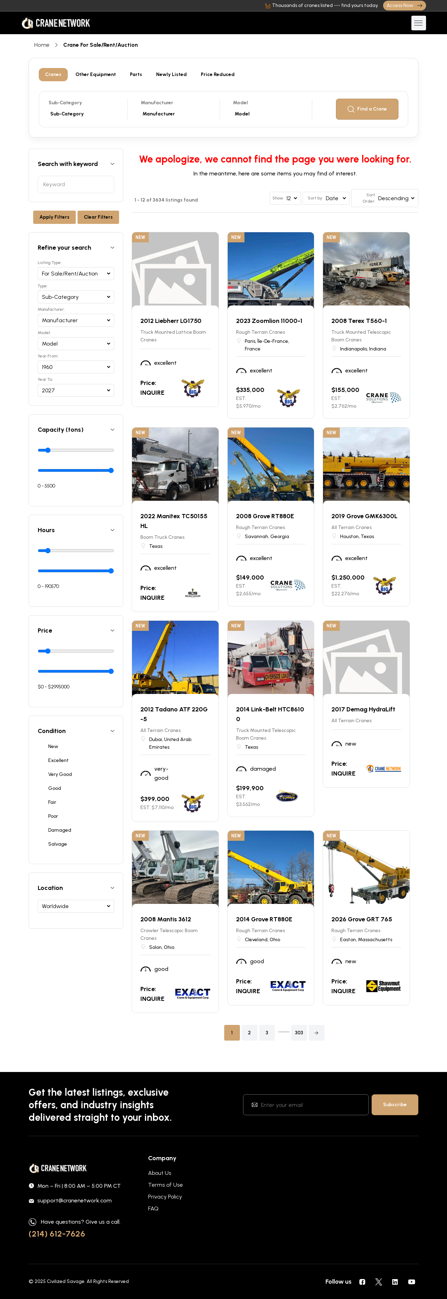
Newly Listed (171, 74)
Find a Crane (367, 109)
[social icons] (362, 1282)
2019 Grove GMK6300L (364, 516)
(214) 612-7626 (57, 1234)
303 (299, 1033)
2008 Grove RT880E (265, 516)
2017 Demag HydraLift (363, 709)
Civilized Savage (66, 1281)
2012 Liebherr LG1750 (170, 321)
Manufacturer (157, 103)
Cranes (53, 74)
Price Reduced (218, 74)
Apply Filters (54, 217)
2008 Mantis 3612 (165, 919)
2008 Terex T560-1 (359, 321)
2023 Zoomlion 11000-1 (269, 321)
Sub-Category (65, 103)
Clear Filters (98, 217)
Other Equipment (95, 74)
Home (42, 44)
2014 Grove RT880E (264, 919)
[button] (316, 1033)
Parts (136, 74)
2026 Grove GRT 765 (361, 919)
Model (240, 103)
